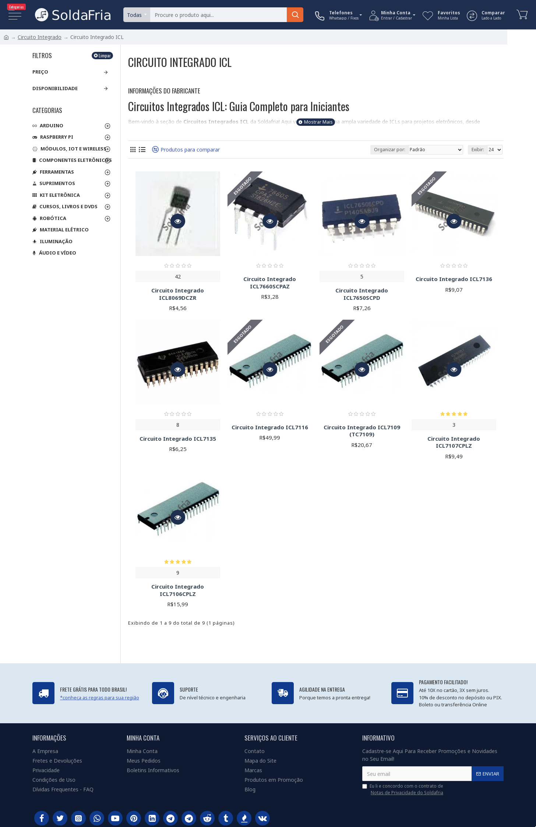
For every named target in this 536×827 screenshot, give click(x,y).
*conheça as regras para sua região (99, 697)
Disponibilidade (55, 88)
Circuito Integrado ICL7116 (270, 427)
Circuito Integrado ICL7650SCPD (361, 294)
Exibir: (478, 149)
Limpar (105, 55)
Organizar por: (389, 149)
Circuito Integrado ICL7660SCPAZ (269, 283)
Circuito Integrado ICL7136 (454, 279)
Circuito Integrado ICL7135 (178, 438)
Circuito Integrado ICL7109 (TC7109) (362, 431)
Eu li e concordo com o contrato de (403, 789)
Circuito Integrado (39, 36)
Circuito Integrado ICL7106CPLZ (177, 590)
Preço (40, 71)
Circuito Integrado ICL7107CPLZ (453, 442)
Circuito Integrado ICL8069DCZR (177, 294)
